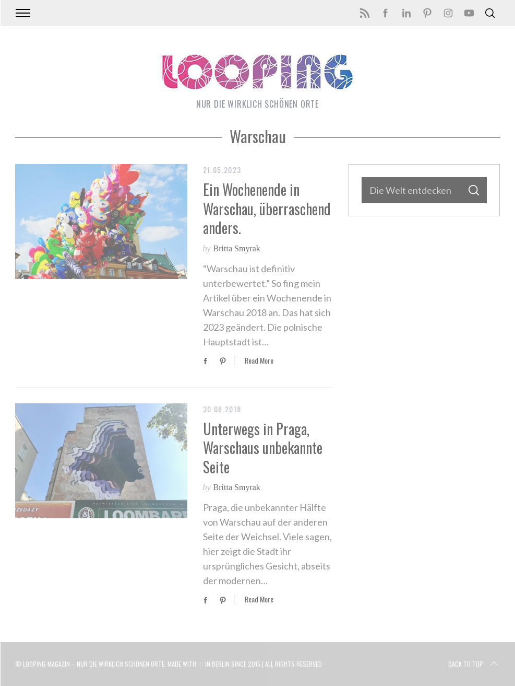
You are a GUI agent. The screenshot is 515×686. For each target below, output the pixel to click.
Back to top (474, 664)
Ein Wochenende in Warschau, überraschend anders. (267, 208)
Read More (259, 360)
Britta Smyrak (236, 248)
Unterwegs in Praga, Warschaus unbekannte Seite (262, 448)
